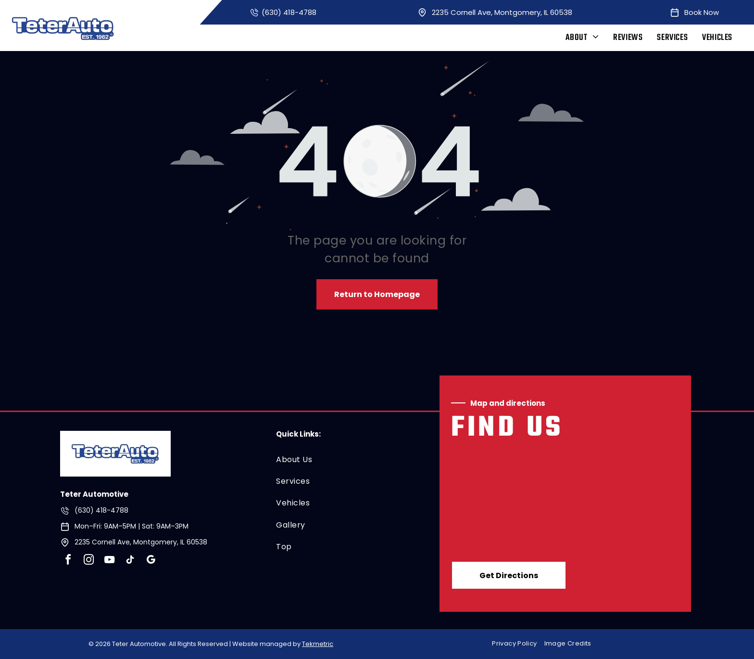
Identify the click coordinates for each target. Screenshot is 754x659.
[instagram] (88, 561)
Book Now (701, 12)
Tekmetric (317, 643)
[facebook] (67, 561)
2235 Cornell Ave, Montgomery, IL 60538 (502, 12)
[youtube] (109, 561)
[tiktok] (130, 561)
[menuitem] (582, 38)
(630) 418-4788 (289, 12)
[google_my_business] (150, 561)
